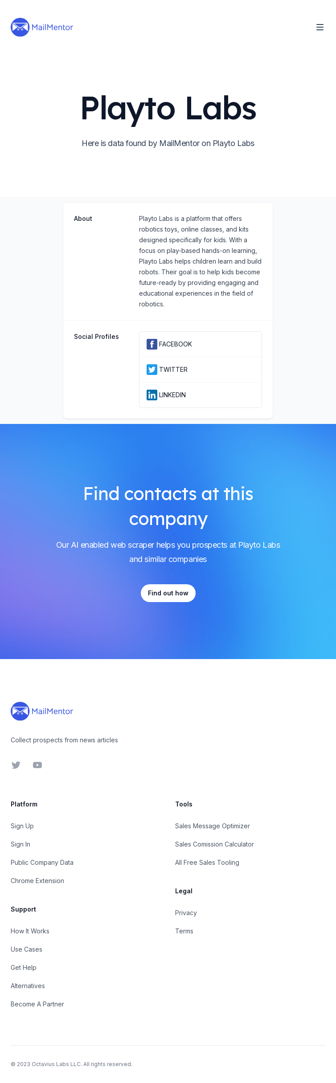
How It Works (30, 931)
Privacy (186, 912)
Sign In (20, 844)
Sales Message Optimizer (212, 826)
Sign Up (22, 826)
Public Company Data (42, 862)
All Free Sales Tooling (207, 862)
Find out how (168, 593)
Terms (184, 931)
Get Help (24, 967)
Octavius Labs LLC (56, 1064)
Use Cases (26, 949)
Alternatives (28, 985)
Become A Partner (37, 1004)
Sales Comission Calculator (214, 844)
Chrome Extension (37, 880)
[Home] (42, 27)
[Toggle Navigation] (320, 27)
